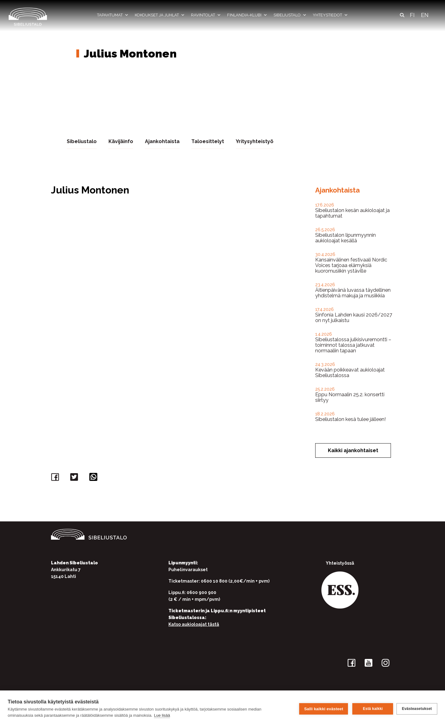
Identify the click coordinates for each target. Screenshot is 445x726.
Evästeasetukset (417, 708)
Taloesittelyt (207, 141)
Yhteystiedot (330, 15)
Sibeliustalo (290, 15)
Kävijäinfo (120, 141)
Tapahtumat (113, 15)
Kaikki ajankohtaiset (353, 450)
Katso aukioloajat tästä (193, 624)
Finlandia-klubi (247, 15)
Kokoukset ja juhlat (160, 15)
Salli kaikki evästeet (322, 708)
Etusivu (79, 37)
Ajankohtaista (162, 141)
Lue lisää (162, 715)
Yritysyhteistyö (254, 141)
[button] (402, 15)
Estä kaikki (372, 708)
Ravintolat (206, 15)
